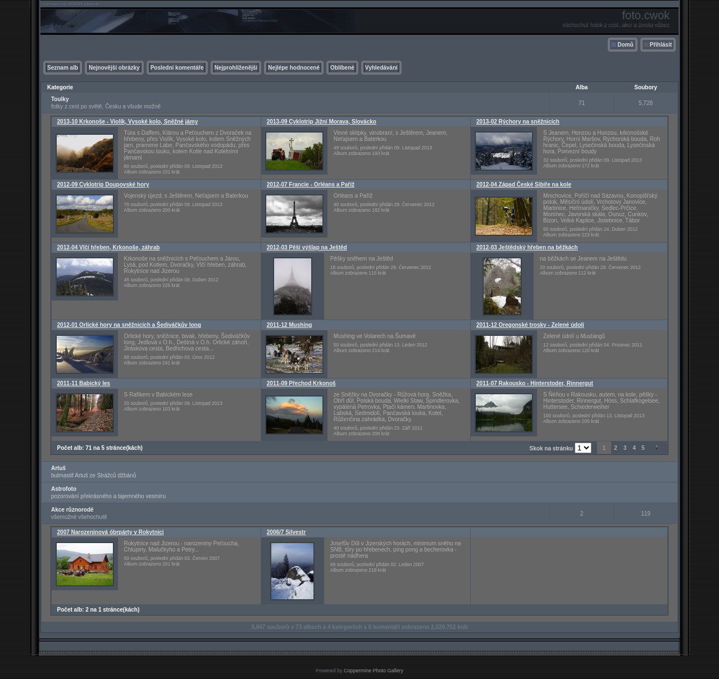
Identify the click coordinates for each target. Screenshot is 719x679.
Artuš (58, 468)
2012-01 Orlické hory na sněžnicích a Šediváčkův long (129, 325)
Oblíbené (342, 68)
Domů (625, 45)
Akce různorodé (72, 510)
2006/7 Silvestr (286, 532)
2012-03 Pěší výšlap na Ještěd (307, 247)
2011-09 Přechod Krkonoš (301, 383)
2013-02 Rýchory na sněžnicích (517, 122)
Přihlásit (661, 45)
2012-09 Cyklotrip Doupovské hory (103, 184)
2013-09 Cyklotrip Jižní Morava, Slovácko (321, 122)
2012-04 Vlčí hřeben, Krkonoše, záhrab (108, 247)
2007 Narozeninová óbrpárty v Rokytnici (110, 532)
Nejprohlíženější (236, 68)
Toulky (60, 99)
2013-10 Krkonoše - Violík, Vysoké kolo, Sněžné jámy (127, 122)
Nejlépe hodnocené (294, 68)
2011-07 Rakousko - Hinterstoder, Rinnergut (534, 383)
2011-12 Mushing (289, 325)
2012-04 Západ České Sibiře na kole (523, 184)
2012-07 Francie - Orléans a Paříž (310, 184)
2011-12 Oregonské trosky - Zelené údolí (530, 325)
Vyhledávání (381, 68)
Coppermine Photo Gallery (373, 670)
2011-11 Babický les (84, 383)
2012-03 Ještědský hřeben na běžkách (527, 247)
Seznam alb (62, 68)
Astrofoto (63, 489)
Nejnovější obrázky (114, 68)
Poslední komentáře (177, 68)
